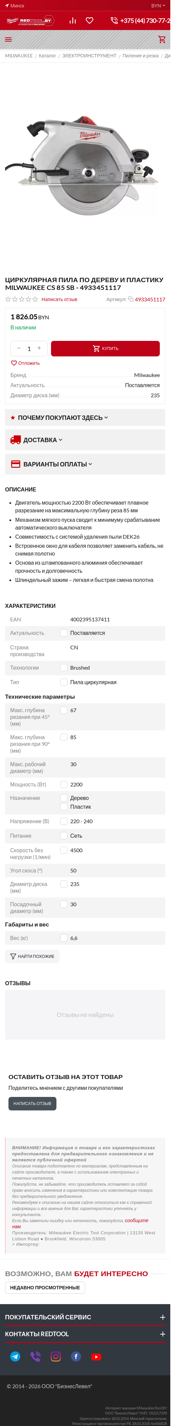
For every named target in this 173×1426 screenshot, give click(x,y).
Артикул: (116, 299)
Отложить (25, 363)
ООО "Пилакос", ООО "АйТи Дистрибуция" (85, 1244)
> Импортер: (26, 1244)
